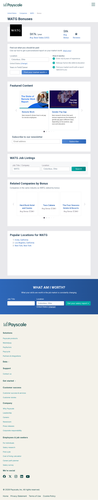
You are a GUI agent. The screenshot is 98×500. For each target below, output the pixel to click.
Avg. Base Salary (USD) (39, 38)
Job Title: (11, 299)
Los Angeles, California (24, 243)
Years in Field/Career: (19, 67)
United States (11, 13)
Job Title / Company (20, 165)
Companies (23, 13)
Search (78, 169)
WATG (32, 13)
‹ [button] (16, 110)
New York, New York (23, 245)
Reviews (76, 38)
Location (45, 165)
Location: (13, 56)
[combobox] (29, 59)
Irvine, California (21, 240)
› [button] (82, 110)
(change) (24, 63)
